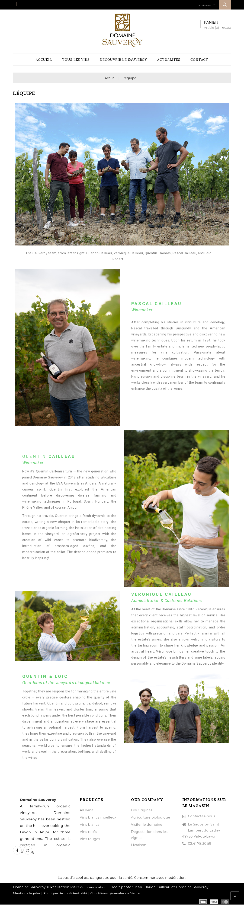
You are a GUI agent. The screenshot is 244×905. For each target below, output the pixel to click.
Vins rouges (90, 839)
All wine (86, 811)
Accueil (44, 60)
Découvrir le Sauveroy (123, 60)
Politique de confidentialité (65, 893)
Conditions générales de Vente (115, 893)
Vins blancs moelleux (98, 818)
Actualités (168, 60)
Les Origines (141, 811)
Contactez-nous (201, 817)
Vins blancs (89, 825)
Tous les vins (76, 60)
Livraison (138, 845)
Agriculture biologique (150, 818)
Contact (199, 60)
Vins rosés (88, 832)
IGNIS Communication (88, 887)
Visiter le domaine (146, 825)
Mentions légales (26, 893)
